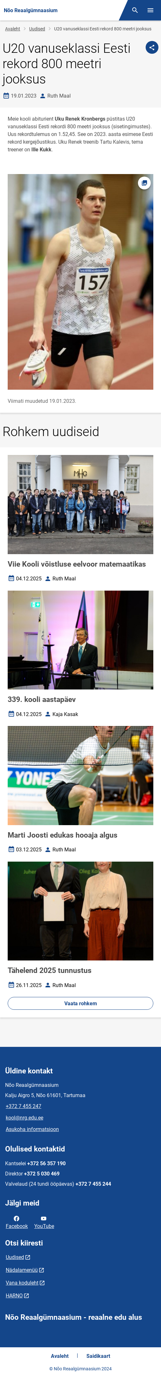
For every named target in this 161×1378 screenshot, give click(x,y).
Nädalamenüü (22, 1270)
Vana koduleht (22, 1283)
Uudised (37, 28)
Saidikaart (98, 1356)
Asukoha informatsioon (32, 1129)
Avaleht (12, 28)
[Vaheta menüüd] (150, 10)
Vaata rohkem (80, 1003)
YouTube (44, 1222)
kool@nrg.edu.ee (24, 1118)
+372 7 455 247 (23, 1106)
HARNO (14, 1296)
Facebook (17, 1222)
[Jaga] (152, 47)
